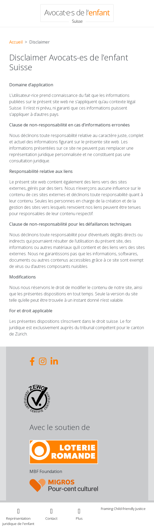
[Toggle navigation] (79, 514)
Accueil (16, 42)
